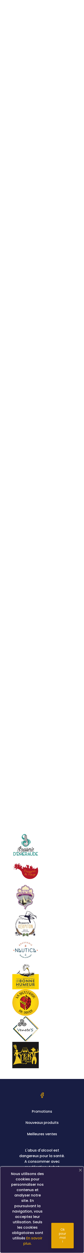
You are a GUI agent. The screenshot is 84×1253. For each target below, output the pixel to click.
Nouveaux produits (42, 1122)
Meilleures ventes (42, 1134)
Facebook (42, 1095)
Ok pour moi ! (62, 1235)
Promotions (42, 1111)
